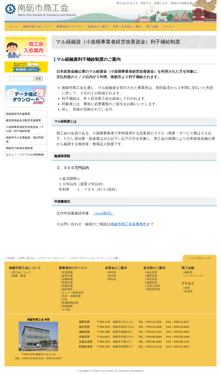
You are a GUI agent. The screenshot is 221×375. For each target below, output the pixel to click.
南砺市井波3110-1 (123, 336)
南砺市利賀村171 (123, 346)
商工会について (21, 272)
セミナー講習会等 (73, 292)
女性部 (112, 275)
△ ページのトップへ (199, 258)
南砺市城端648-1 (123, 331)
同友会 (112, 279)
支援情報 (67, 272)
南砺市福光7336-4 (123, 326)
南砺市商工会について (37, 26)
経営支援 (67, 275)
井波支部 (151, 279)
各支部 (188, 291)
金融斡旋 (67, 279)
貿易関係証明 (70, 302)
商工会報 (152, 26)
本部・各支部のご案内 (127, 26)
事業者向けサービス (70, 26)
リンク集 (112, 258)
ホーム (13, 26)
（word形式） (103, 213)
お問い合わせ (26, 258)
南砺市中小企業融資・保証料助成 (25, 139)
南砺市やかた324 (45, 354)
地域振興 (67, 306)
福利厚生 (67, 289)
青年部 (112, 272)
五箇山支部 (153, 285)
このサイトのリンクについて (86, 258)
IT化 (64, 299)
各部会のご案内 (97, 26)
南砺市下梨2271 (122, 341)
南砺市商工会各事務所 (128, 224)
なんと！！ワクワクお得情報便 (25, 154)
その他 (66, 309)
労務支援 (67, 285)
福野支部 (151, 275)
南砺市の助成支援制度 (19, 148)
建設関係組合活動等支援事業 (23, 120)
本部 (187, 287)
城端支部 (151, 282)
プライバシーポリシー (51, 258)
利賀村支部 (153, 289)
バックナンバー (193, 275)
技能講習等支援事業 (18, 113)
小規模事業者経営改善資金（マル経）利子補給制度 (25, 129)
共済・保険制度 (71, 296)
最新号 (188, 272)
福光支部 (151, 272)
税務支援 (67, 282)
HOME (11, 258)
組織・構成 (19, 275)
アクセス (168, 26)
